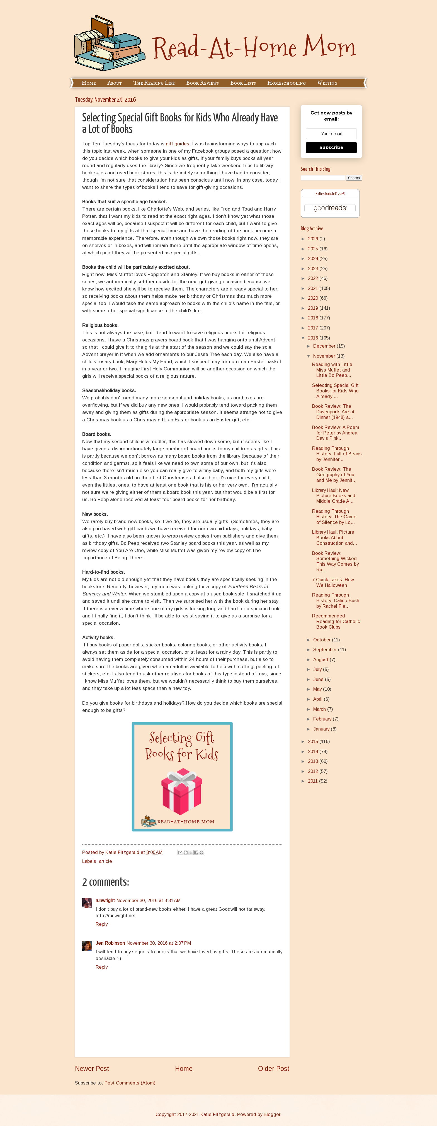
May (318, 689)
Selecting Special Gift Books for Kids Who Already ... (335, 391)
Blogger (272, 1114)
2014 (313, 751)
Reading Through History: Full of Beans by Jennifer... (337, 454)
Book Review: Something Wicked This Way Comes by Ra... (335, 562)
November (324, 356)
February (323, 719)
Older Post (274, 1068)
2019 (313, 308)
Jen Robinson (110, 943)
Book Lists (243, 83)
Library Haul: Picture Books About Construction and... (334, 537)
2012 (313, 771)
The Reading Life (154, 83)
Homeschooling (286, 83)
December (325, 346)
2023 (313, 268)
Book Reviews (202, 83)
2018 (313, 318)
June (319, 679)
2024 (313, 258)
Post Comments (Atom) (130, 1083)
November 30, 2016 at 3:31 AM (148, 900)
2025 (313, 248)
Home (89, 83)
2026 (313, 238)
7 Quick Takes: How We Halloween (333, 582)
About (114, 83)
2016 (313, 338)
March (320, 709)
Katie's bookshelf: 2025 (330, 194)
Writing (327, 83)
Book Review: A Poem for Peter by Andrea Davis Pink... (335, 433)
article (105, 861)
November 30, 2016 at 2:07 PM (159, 943)
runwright (105, 900)
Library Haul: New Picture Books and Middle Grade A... (333, 496)
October (322, 640)
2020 (313, 298)
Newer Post (92, 1068)
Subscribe (331, 147)
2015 (313, 741)
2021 (313, 288)
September (325, 649)
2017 (313, 328)
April (318, 699)
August (321, 659)
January (322, 729)
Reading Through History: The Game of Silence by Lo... (334, 517)
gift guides (177, 143)
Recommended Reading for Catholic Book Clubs (336, 621)
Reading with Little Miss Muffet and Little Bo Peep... (332, 370)
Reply (102, 924)
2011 (313, 781)
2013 (313, 761)
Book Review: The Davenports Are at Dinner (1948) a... (333, 412)
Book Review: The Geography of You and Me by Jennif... (334, 474)
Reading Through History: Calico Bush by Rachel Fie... (335, 600)
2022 (313, 278)
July (318, 669)
